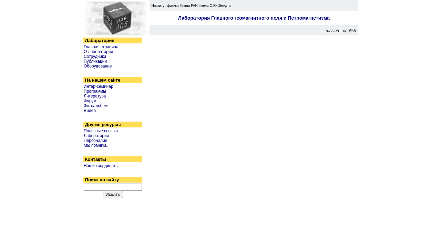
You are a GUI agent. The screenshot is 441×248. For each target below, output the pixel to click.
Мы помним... (97, 145)
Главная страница (101, 46)
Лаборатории (96, 135)
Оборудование (98, 66)
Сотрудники (95, 56)
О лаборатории (98, 51)
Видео (90, 110)
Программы (95, 91)
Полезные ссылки (101, 130)
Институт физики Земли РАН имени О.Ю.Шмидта (190, 6)
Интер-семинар (98, 86)
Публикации (95, 61)
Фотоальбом (95, 105)
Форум (90, 101)
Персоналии (95, 140)
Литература (95, 96)
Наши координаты (101, 165)
